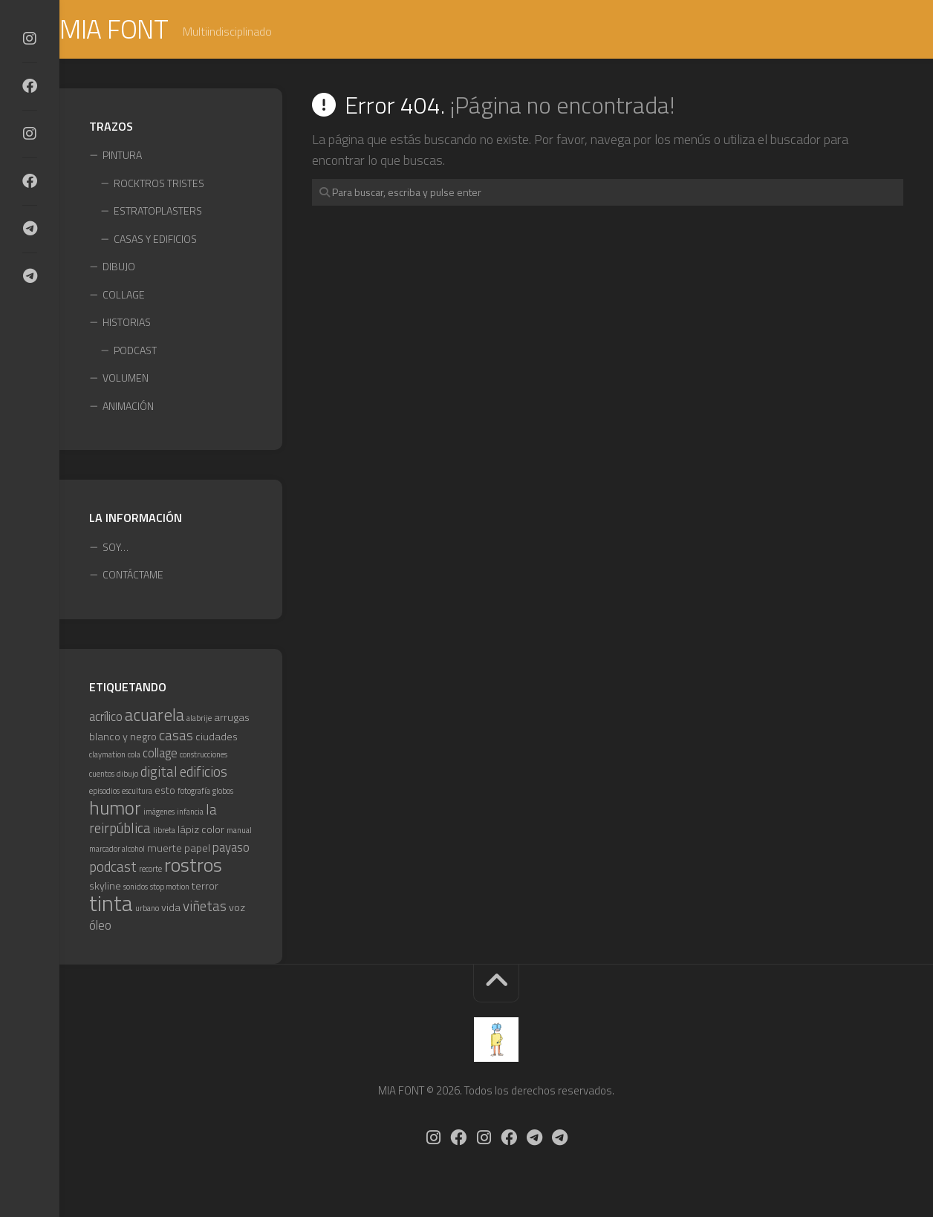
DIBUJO (119, 268)
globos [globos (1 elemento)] (222, 793)
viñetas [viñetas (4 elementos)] (205, 908)
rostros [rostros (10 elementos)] (193, 866)
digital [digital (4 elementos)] (159, 773)
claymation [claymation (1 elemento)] (107, 757)
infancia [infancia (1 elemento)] (190, 813)
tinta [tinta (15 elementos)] (111, 905)
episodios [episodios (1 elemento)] (104, 793)
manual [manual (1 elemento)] (239, 832)
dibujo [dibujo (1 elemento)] (127, 775)
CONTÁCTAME (133, 576)
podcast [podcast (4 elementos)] (113, 868)
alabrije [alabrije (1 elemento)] (199, 720)
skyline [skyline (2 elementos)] (105, 887)
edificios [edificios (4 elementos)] (203, 773)
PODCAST (135, 351)
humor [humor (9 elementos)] (115, 809)
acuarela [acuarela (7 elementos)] (154, 717)
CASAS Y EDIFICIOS (155, 240)
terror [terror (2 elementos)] (205, 887)
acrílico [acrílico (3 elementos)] (106, 718)
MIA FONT (144, 30)
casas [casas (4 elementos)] (176, 736)
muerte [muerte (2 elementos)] (164, 849)
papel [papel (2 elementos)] (197, 849)
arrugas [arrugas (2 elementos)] (232, 719)
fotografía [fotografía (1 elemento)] (194, 793)
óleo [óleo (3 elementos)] (100, 926)
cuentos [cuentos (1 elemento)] (101, 775)
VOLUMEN (126, 380)
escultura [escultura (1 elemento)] (137, 793)
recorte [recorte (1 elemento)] (150, 871)
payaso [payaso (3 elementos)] (231, 848)
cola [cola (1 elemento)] (134, 757)
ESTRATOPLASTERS (158, 213)
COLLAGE (124, 296)
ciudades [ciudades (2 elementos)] (216, 738)
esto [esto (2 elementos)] (165, 792)
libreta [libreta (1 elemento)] (164, 832)
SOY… (116, 548)
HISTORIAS (127, 324)
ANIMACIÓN (128, 407)
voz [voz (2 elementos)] (237, 909)
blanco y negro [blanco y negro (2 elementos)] (123, 738)
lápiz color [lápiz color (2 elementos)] (201, 831)
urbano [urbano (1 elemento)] (147, 910)
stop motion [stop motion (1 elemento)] (169, 888)
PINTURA (122, 157)
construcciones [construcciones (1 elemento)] (203, 757)
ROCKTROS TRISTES (159, 184)
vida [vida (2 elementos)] (171, 909)
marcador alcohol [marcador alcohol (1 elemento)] (117, 850)
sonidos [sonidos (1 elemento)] (135, 888)
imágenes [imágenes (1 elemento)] (159, 813)
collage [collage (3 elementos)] (160, 755)
